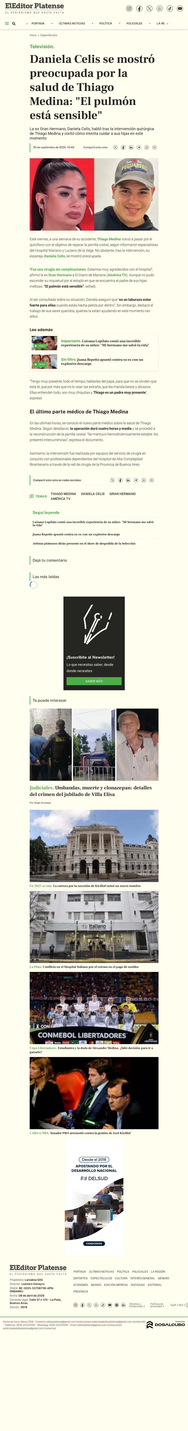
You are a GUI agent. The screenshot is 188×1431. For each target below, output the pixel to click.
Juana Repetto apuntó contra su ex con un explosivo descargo (76, 534)
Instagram (75, 1305)
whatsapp (96, 1305)
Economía (80, 1284)
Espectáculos (49, 35)
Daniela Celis (93, 494)
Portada (38, 23)
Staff (173, 1305)
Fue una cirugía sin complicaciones (58, 269)
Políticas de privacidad (156, 1305)
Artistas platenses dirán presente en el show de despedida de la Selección (84, 543)
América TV (117, 275)
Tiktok (103, 1305)
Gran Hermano (60, 275)
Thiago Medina (63, 494)
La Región (164, 23)
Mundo (96, 1284)
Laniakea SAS (34, 1279)
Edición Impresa (116, 1284)
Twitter (89, 1305)
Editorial (155, 1284)
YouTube (110, 1305)
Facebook (82, 1305)
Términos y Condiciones (136, 1305)
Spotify (116, 1305)
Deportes (80, 1278)
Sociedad (138, 1284)
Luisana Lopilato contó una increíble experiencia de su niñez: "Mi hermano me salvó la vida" (93, 523)
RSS (181, 1305)
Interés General (142, 1278)
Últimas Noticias (72, 23)
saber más (94, 681)
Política (105, 23)
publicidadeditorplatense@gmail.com (112, 1321)
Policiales (134, 23)
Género (163, 1278)
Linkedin (123, 1305)
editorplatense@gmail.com (61, 1321)
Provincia (80, 1291)
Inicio (33, 35)
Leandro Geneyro (33, 1283)
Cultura (121, 1278)
